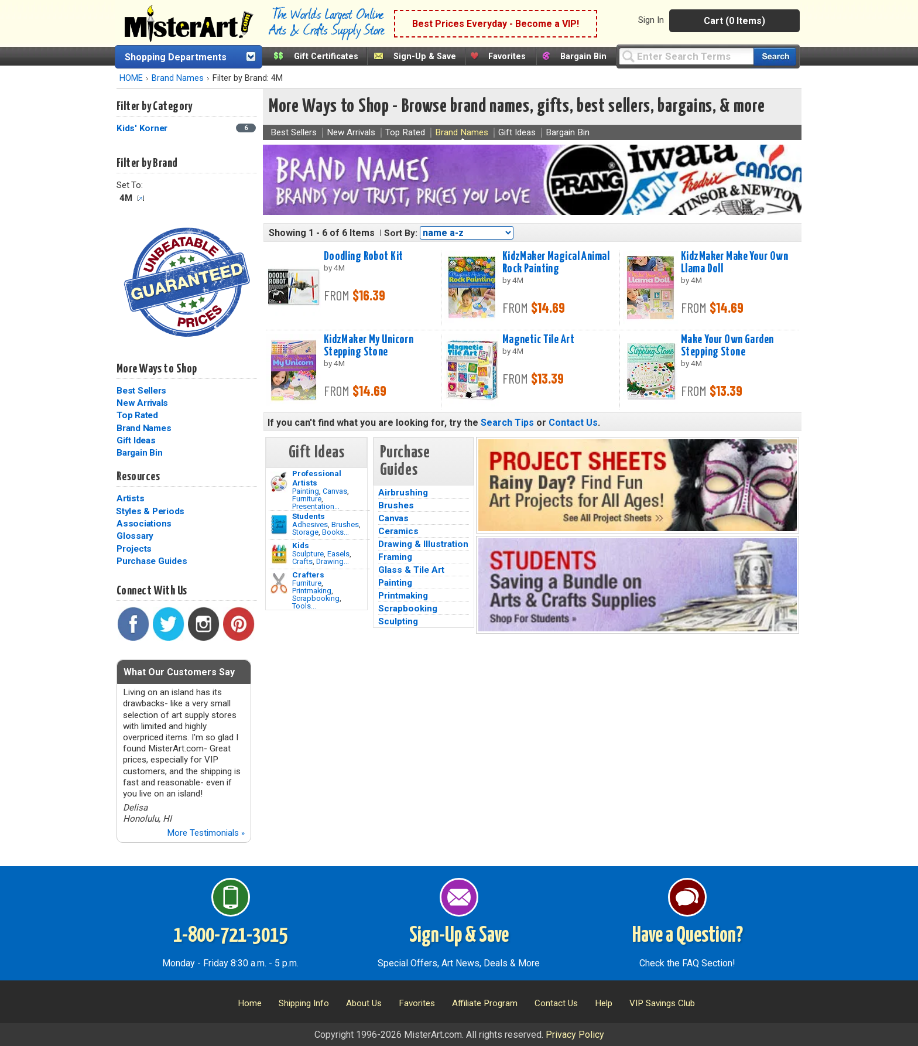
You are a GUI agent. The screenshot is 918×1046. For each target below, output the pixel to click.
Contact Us (573, 422)
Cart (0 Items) (734, 20)
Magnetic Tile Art (538, 340)
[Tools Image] (278, 583)
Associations (144, 523)
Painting (305, 491)
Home (250, 1003)
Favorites (507, 56)
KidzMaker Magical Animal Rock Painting (555, 263)
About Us (364, 1003)
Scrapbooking (316, 598)
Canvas (335, 491)
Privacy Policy (575, 1034)
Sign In (651, 20)
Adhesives (310, 524)
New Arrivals (142, 403)
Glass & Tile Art (411, 570)
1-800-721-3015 (230, 935)
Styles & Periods (150, 511)
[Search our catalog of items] (774, 56)
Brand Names (178, 78)
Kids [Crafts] (300, 545)
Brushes (345, 524)
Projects (134, 548)
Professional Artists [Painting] (316, 478)
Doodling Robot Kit (363, 256)
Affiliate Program (485, 1003)
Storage (305, 532)
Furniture (306, 498)
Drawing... (332, 561)
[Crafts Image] (278, 554)
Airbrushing (403, 492)
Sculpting (398, 621)
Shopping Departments (176, 57)
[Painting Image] (278, 482)
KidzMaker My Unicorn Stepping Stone (369, 346)
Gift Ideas (136, 440)
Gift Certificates (326, 56)
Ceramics (398, 531)
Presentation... (316, 506)
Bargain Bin (583, 56)
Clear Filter (141, 198)
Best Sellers (141, 390)
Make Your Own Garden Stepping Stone (727, 346)
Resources (138, 477)
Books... (335, 532)
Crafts (302, 561)
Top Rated (137, 415)
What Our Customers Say (179, 672)
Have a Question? (687, 935)
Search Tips (507, 422)
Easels (338, 553)
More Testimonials (206, 833)
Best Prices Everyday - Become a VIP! (495, 23)
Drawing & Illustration (423, 544)
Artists (130, 498)
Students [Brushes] (308, 516)
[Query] (686, 55)
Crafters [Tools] (308, 574)
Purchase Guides (152, 561)
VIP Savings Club (662, 1003)
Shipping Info (304, 1003)
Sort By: (400, 233)
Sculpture (308, 553)
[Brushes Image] (278, 524)
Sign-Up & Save (424, 56)
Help (603, 1003)
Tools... (304, 605)
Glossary (135, 536)
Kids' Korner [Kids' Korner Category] (143, 128)
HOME (131, 78)
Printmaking (311, 590)
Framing (395, 557)
